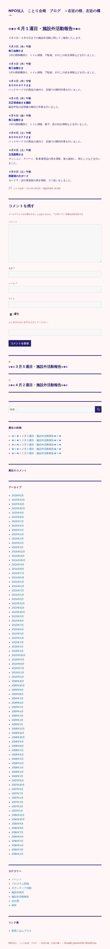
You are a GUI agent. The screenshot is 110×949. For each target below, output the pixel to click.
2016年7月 (17, 832)
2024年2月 (18, 594)
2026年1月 (18, 495)
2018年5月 (18, 758)
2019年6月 (18, 702)
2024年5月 (18, 581)
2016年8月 (18, 827)
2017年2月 (17, 806)
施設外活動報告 (20, 896)
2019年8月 (18, 694)
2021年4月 (18, 650)
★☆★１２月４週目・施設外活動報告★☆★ (36, 435)
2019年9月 (18, 689)
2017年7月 (17, 793)
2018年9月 (18, 741)
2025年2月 (18, 542)
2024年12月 (18, 551)
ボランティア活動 (21, 887)
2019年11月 (18, 681)
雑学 (14, 905)
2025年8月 (18, 517)
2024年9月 (18, 564)
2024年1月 (18, 599)
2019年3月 (17, 715)
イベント (17, 879)
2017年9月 (17, 789)
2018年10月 (18, 737)
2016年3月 (17, 849)
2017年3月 (17, 802)
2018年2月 (18, 771)
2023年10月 (18, 612)
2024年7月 (18, 573)
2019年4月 (18, 711)
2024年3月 (18, 590)
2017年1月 (17, 810)
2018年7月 (18, 750)
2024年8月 (18, 568)
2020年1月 (18, 676)
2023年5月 (18, 633)
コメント (13, 221)
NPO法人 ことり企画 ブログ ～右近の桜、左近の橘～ (35, 943)
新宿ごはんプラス (21, 930)
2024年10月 (18, 560)
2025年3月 (18, 538)
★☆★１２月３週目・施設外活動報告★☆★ (36, 440)
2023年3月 (18, 642)
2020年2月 (18, 672)
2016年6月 (18, 836)
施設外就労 (48, 188)
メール (13, 283)
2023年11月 (18, 607)
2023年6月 (18, 629)
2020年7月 (18, 668)
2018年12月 (18, 728)
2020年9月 (18, 659)
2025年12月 (18, 499)
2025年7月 (18, 521)
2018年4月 (18, 763)
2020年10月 (18, 655)
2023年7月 (18, 624)
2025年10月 (18, 508)
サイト (12, 298)
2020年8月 (18, 663)
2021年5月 (17, 646)
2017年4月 (17, 797)
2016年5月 (17, 840)
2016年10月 (18, 819)
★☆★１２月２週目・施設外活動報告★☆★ (36, 444)
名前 (12, 268)
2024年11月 (18, 555)
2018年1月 (17, 776)
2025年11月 (18, 504)
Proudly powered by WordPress (80, 943)
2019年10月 (18, 685)
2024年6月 (18, 577)
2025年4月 (18, 534)
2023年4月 (18, 637)
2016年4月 (18, 845)
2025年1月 (17, 547)
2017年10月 (18, 784)
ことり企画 (18, 188)
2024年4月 (18, 586)
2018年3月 (18, 767)
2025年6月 (18, 525)
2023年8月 (18, 620)
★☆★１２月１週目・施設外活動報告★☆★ (36, 448)
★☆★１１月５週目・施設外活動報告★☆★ (36, 453)
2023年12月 (18, 603)
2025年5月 (18, 529)
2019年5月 (17, 707)
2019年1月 (17, 724)
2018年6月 (18, 754)
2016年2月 (17, 853)
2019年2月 (17, 720)
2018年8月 (18, 745)
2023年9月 (18, 616)
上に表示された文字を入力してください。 (29, 322)
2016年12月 (18, 815)
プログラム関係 (20, 883)
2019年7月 (17, 698)
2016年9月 (18, 823)
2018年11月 (18, 732)
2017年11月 (18, 780)
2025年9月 (18, 512)
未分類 (57, 188)
